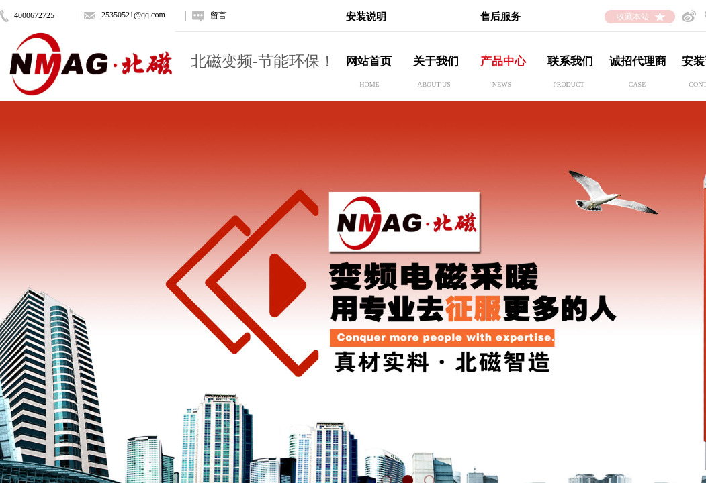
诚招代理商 (637, 61)
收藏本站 (633, 16)
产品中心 (503, 61)
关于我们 (436, 61)
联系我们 (570, 61)
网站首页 (369, 61)
